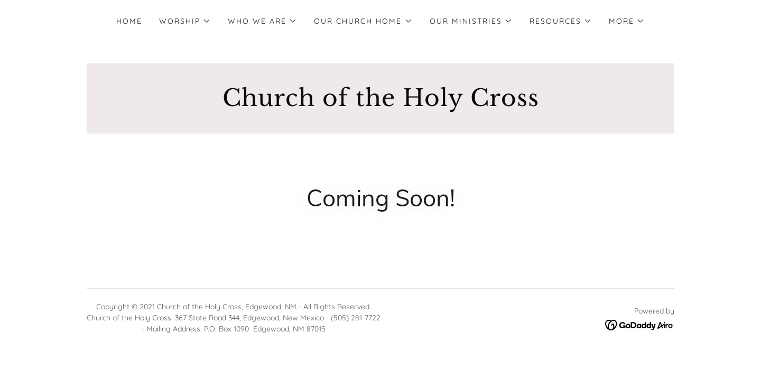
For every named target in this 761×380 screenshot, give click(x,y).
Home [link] (129, 21)
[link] (380, 103)
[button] (185, 21)
